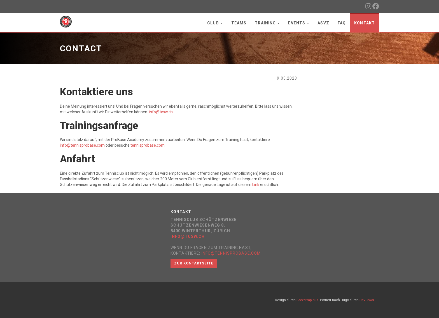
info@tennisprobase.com (82, 145)
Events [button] (298, 23)
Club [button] (215, 23)
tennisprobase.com (147, 145)
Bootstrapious (307, 300)
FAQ (342, 23)
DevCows (366, 300)
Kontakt (364, 23)
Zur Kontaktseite (193, 263)
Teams (239, 23)
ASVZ (323, 23)
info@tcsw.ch (161, 112)
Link (255, 184)
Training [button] (267, 23)
